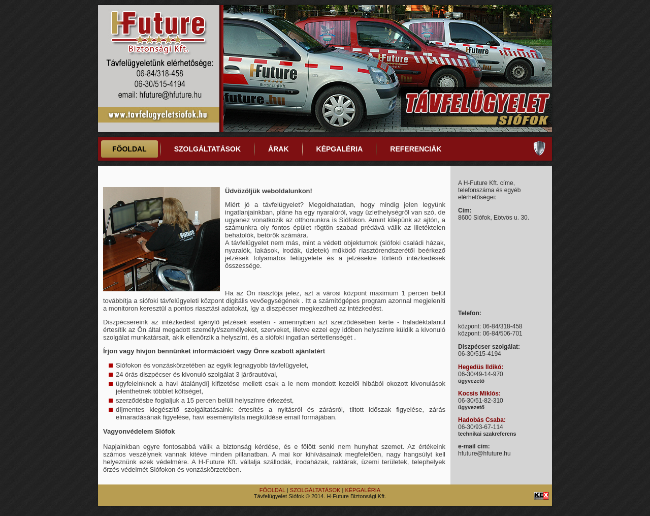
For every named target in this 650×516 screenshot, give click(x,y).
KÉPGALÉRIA (339, 149)
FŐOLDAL (129, 149)
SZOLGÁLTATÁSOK (207, 149)
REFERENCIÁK (415, 149)
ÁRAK (278, 149)
